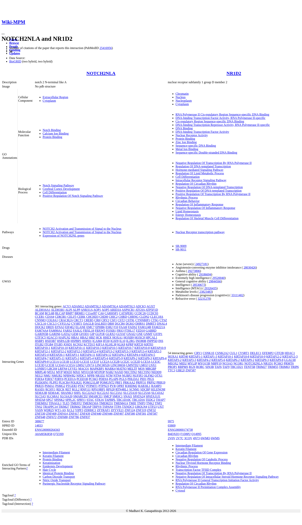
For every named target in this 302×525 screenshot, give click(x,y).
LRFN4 (62, 368)
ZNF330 (40, 413)
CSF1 (113, 320)
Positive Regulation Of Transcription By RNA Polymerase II (212, 194)
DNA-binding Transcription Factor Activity (202, 131)
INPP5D (152, 341)
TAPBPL (110, 399)
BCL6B (49, 313)
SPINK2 (59, 399)
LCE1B (64, 361)
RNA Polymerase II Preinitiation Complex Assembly (208, 487)
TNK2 (150, 403)
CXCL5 (52, 323)
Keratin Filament (53, 456)
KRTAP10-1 (42, 347)
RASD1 (40, 389)
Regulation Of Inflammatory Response (199, 204)
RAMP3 (156, 386)
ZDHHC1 (90, 410)
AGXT (150, 306)
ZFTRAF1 (103, 410)
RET (68, 389)
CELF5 (71, 316)
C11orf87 (91, 313)
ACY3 (67, 306)
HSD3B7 (50, 341)
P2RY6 (59, 379)
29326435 (210, 288)
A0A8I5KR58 (43, 434)
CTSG (155, 320)
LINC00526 (102, 365)
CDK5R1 (60, 316)
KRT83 (148, 344)
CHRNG (133, 316)
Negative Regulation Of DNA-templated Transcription (209, 187)
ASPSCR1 (128, 309)
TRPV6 (97, 406)
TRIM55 (273, 367)
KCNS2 (78, 344)
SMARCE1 (95, 396)
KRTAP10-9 (158, 347)
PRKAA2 (129, 382)
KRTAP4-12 (104, 354)
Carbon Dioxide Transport (59, 476)
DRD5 (50, 327)
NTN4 (117, 375)
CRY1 (198, 353)
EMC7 (90, 327)
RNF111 (85, 389)
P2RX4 (39, 379)
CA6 (101, 313)
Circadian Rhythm (186, 456)
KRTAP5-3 (72, 358)
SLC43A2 (157, 392)
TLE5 (66, 403)
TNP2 (158, 403)
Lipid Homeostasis (187, 211)
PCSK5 (93, 379)
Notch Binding (52, 130)
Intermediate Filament (56, 452)
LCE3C (156, 361)
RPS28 (110, 389)
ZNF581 (141, 413)
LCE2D (135, 361)
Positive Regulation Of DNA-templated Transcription (208, 190)
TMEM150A (90, 403)
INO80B (141, 341)
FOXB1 (111, 330)
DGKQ (130, 323)
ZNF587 (152, 413)
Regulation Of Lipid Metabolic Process (199, 173)
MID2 (183, 363)
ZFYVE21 (117, 410)
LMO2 (143, 365)
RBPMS (183, 367)
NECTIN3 (144, 372)
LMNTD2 (132, 365)
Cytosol (180, 490)
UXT (161, 406)
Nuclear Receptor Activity (191, 135)
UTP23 (152, 406)
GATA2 (65, 334)
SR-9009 (180, 246)
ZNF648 (40, 417)
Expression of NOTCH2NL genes (63, 235)
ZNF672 (51, 417)
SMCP (107, 396)
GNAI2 (131, 334)
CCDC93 (152, 313)
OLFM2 (149, 375)
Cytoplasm (49, 100)
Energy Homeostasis (188, 214)
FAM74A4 (41, 330)
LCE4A (60, 365)
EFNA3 (59, 327)
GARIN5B (41, 334)
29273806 (194, 271)
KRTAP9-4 (160, 358)
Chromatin (182, 93)
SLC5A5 (40, 396)
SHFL (77, 392)
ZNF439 (85, 413)
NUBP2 (127, 375)
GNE (139, 334)
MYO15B (87, 372)
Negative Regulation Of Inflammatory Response (205, 208)
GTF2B (279, 353)
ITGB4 (48, 344)
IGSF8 (114, 341)
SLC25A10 (130, 392)
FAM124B (144, 327)
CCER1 (39, 316)
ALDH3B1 (58, 309)
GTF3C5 (40, 337)
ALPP (76, 309)
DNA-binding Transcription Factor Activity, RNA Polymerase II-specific (220, 118)
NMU (47, 375)
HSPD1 (87, 341)
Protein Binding (52, 137)
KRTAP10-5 (110, 347)
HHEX (107, 337)
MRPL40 (40, 372)
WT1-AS (60, 410)
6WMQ (205, 438)
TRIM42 (75, 406)
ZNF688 (62, 417)
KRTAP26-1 (57, 354)
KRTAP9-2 (131, 358)
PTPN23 (103, 386)
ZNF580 (130, 413)
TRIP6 (294, 367)
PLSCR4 (64, 382)
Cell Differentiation (55, 192)
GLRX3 (111, 334)
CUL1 (233, 353)
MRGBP (150, 368)
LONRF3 (40, 368)
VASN (39, 410)
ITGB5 (58, 344)
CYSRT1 (76, 323)
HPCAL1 (151, 337)
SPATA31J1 (153, 396)
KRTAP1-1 (196, 356)
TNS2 (38, 406)
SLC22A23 (89, 392)
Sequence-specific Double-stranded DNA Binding (206, 152)
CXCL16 (40, 323)
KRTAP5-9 (116, 358)
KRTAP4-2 (119, 354)
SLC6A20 (66, 396)
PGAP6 (113, 379)
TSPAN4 (107, 406)
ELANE (81, 327)
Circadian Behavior (187, 201)
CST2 (121, 320)
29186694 (205, 274)
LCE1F (94, 361)
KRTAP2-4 (42, 354)
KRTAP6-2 (233, 360)
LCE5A (70, 365)
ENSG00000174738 (180, 429)
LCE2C (125, 361)
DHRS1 (140, 323)
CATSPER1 (126, 313)
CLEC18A (156, 316)
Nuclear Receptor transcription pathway (200, 232)
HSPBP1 (75, 341)
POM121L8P (91, 382)
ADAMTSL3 (93, 306)
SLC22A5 (103, 392)
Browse (14, 43)
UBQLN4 (141, 406)
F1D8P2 (185, 434)
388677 (39, 421)
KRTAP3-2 (175, 360)
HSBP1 (39, 341)
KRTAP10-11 (77, 347)
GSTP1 (157, 334)
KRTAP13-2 (107, 351)
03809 (171, 425)
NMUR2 (56, 375)
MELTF (132, 368)
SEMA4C (54, 392)
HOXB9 (128, 337)
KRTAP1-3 (210, 356)
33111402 (237, 295)
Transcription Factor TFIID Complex (198, 469)
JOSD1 (67, 344)
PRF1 (118, 382)
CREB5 (88, 320)
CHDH (103, 316)
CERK (81, 316)
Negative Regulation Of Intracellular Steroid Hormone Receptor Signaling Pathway (227, 476)
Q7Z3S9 (58, 434)
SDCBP (145, 389)
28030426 (249, 267)
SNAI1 (127, 396)
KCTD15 (89, 344)
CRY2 (105, 320)
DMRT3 (151, 323)
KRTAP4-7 (42, 358)
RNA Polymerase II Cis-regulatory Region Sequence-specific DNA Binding (222, 114)
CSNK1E (208, 353)
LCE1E (84, 361)
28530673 (199, 284)
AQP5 (105, 309)
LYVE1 (72, 368)
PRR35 (39, 386)
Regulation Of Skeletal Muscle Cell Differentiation (206, 218)
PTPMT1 (92, 386)
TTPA (117, 406)
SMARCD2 (80, 396)
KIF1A (100, 344)
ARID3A (115, 309)
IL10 (122, 341)
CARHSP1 (111, 313)
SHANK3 (67, 392)
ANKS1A (87, 309)
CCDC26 (140, 313)
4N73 (196, 438)
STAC (90, 399)
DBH (110, 323)
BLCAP (60, 313)
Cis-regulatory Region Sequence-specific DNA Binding (209, 121)
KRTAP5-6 (101, 358)
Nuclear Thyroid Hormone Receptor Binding (203, 462)
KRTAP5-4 (87, 358)
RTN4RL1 (121, 389)
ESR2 (109, 327)
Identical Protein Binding (58, 473)
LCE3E (50, 365)
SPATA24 (139, 396)
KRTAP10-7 (126, 347)
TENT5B (249, 367)
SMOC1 (117, 396)
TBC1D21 (236, 367)
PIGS (150, 379)
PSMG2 (60, 386)
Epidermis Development (58, 466)
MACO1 (83, 368)
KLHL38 (111, 344)
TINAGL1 (55, 403)
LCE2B (115, 361)
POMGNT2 (107, 382)
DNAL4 (162, 323)
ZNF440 (96, 413)
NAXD (118, 372)
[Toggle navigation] (3, 34)
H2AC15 (52, 337)
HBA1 (75, 337)
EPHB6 (100, 327)
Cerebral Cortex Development (61, 189)
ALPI (68, 309)
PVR (113, 386)
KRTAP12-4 (91, 351)
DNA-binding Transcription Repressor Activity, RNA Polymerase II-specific (222, 124)
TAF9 (226, 367)
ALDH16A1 (42, 309)
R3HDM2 (131, 386)
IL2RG (130, 341)
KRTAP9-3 (145, 358)
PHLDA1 (133, 379)
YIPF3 (79, 410)
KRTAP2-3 (154, 351)
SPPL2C (70, 399)
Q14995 (196, 434)
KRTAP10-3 (94, 347)
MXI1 (76, 372)
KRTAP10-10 (59, 347)
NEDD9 (156, 372)
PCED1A (70, 379)
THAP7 (160, 399)
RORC (200, 367)
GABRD (151, 330)
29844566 (215, 281)
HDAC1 (290, 353)
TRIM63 (284, 367)
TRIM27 (63, 406)
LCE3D (39, 365)
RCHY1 (50, 389)
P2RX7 (49, 379)
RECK (60, 389)
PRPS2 (151, 382)
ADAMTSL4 (110, 306)
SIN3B (209, 367)
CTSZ (163, 320)
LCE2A (104, 361)
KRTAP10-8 (142, 347)
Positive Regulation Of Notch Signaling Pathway (73, 195)
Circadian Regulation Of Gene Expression (201, 452)
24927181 (201, 264)
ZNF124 (129, 410)
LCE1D (75, 361)
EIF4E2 (70, 327)
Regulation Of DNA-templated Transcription (203, 166)
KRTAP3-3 (189, 360)
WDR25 (49, 410)
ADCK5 (141, 306)
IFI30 (106, 341)
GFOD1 (84, 334)
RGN (192, 367)
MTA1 (51, 372)
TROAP (86, 406)
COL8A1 (52, 320)
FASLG (77, 330)
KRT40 (183, 356)
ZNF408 (51, 413)
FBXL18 (88, 330)
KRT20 (138, 344)
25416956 (106, 48)
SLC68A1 (53, 396)
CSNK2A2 (222, 353)
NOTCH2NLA (101, 73)
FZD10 (140, 330)
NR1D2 (233, 73)
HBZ (92, 337)
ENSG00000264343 (47, 429)
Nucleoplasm (183, 100)
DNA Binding (184, 128)
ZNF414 (62, 413)
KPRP (129, 344)
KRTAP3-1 (72, 354)
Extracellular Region (55, 97)
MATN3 (121, 368)
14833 (39, 425)
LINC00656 (118, 365)
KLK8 (121, 344)
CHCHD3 (92, 316)
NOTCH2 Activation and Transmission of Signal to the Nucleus (82, 228)
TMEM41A (121, 403)
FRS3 (120, 330)
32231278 (204, 298)
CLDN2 (144, 316)
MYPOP (99, 372)
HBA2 (84, 337)
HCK (99, 337)
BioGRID (15, 61)
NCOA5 (227, 363)
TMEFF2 (76, 403)
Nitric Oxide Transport (57, 480)
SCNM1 (134, 389)
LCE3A (145, 361)
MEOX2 (173, 363)
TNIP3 (141, 403)
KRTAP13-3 (123, 351)
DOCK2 (40, 327)
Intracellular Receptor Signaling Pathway (200, 180)
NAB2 (110, 372)
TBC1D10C (123, 399)
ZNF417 (74, 413)
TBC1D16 (138, 399)
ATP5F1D (151, 309)
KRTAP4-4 (134, 354)
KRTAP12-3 (74, 351)
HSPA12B (63, 341)
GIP (92, 334)
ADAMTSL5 (126, 306)
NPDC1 (81, 375)
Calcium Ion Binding (56, 133)
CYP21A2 (64, 323)
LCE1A (54, 361)
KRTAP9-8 (42, 361)
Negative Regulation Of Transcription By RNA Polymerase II (213, 163)
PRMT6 (289, 363)
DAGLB (88, 323)
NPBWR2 (69, 375)
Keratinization (51, 462)
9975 (171, 421)
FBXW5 (100, 330)
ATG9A (140, 309)
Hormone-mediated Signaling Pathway (199, 169)
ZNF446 (107, 413)
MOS (141, 368)
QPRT (120, 386)
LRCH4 (52, 368)
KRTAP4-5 (148, 354)
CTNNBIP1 (142, 320)
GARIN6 (54, 334)
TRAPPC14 (50, 406)
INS (160, 341)
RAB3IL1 (144, 386)
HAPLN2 (64, 337)
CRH (97, 320)
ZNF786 (74, 417)
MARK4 (110, 368)
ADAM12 (77, 306)
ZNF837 (85, 417)
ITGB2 (39, 344)
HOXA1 (117, 337)
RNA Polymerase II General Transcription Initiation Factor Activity (217, 480)
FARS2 (67, 330)
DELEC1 (256, 353)
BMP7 (70, 313)
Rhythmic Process (186, 197)
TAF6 (218, 367)
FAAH (123, 327)
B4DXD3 (174, 434)
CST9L (130, 320)
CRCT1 (78, 320)
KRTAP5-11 (57, 358)
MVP (59, 372)
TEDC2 (150, 399)
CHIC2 (113, 316)
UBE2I (180, 370)
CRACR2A (66, 320)
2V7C (179, 438)
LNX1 (152, 365)
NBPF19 (216, 363)
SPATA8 (40, 399)
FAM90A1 (55, 330)
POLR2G (76, 382)
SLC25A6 (144, 392)
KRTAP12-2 (58, 351)
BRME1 (80, 313)
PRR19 (160, 382)
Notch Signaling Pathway (58, 185)
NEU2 (39, 375)
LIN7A (89, 365)
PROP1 (172, 367)
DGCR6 (120, 323)
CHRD (122, 316)
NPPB (91, 375)
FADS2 (132, 327)
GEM (74, 334)
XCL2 (70, 410)
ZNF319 (141, 410)
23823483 (205, 291)
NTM (109, 375)
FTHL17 (129, 330)
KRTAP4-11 (87, 354)
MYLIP (192, 363)
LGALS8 (290, 360)
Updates (14, 53)
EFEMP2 (268, 353)
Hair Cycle (49, 469)
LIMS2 (80, 365)
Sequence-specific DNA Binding (195, 145)
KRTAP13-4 (139, 351)
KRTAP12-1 (42, 351)
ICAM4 (97, 341)
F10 (115, 327)
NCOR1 (238, 363)
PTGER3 (71, 386)
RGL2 (76, 389)
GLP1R (100, 334)
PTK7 (81, 386)
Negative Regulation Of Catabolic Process (201, 459)
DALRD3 (101, 323)
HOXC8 (140, 337)
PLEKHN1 (42, 382)
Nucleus (180, 97)
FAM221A (158, 327)
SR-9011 (180, 249)
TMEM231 (106, 403)
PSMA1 (49, 386)
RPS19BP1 (98, 389)
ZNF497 (118, 413)
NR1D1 (268, 363)
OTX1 (159, 375)
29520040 (218, 278)
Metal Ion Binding (186, 149)
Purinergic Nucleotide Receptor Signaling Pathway (74, 483)
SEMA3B (41, 392)
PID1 (143, 379)
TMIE (132, 403)
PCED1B (82, 379)
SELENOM (158, 389)
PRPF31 (141, 382)
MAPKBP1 (97, 368)
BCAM (39, 313)
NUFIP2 (138, 375)
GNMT (148, 334)
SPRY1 (81, 399)
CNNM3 (40, 320)
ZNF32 (151, 410)
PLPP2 (53, 382)
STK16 (99, 399)
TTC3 (171, 370)
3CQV (188, 438)
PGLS (123, 379)
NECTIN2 (130, 372)
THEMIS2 (41, 403)
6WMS (215, 438)
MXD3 (67, 372)
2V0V (171, 438)
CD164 (49, 316)
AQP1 (97, 309)
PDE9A (103, 379)
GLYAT (121, 334)
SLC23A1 (116, 392)
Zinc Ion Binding (186, 142)
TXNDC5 (128, 406)
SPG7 (49, 399)
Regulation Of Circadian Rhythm (195, 183)
